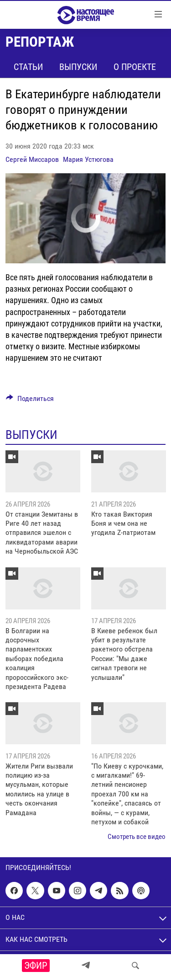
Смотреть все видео (137, 837)
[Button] (30, 400)
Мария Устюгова (88, 159)
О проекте (135, 66)
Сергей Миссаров (32, 159)
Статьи (28, 66)
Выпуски (78, 66)
